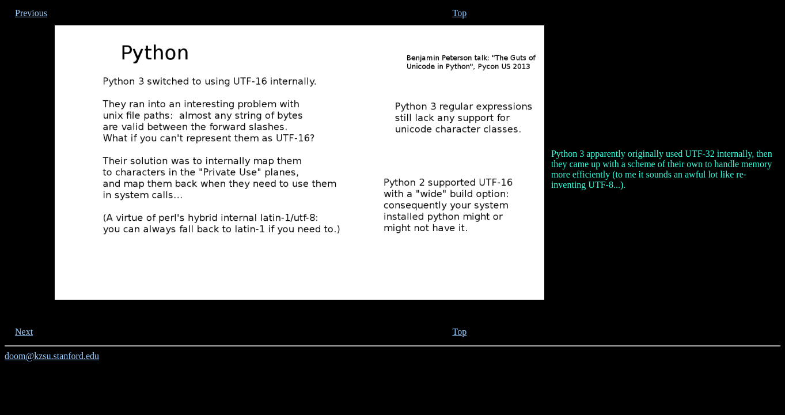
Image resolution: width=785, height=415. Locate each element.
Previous (31, 13)
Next (24, 332)
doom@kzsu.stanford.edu (52, 356)
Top (460, 13)
